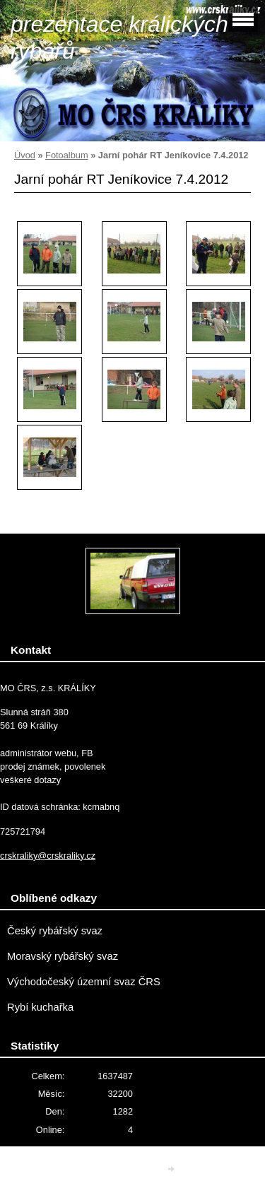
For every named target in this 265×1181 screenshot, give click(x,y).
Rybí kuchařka (40, 1007)
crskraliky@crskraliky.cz (47, 855)
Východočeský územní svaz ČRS (83, 981)
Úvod (24, 155)
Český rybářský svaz (54, 930)
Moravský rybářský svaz (62, 956)
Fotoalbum (66, 155)
